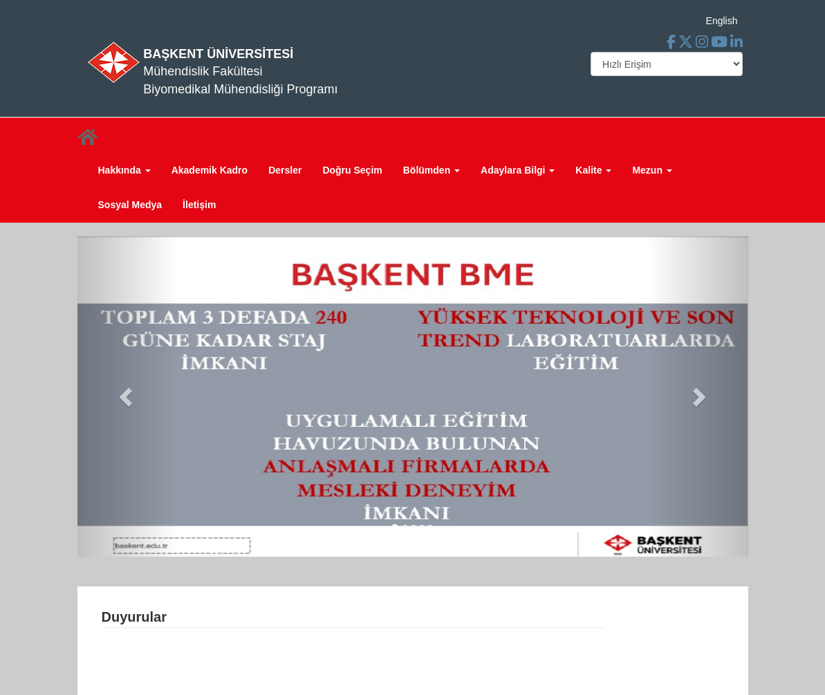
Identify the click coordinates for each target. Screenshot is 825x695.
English (722, 20)
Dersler (285, 170)
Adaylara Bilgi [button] (518, 170)
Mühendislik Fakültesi (202, 71)
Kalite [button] (593, 170)
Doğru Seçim (352, 170)
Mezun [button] (651, 170)
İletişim (199, 204)
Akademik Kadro (210, 170)
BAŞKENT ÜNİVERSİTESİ (218, 54)
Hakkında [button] (124, 170)
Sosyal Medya (130, 204)
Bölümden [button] (431, 170)
